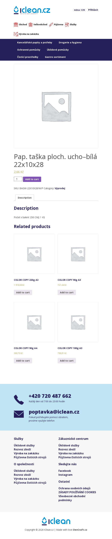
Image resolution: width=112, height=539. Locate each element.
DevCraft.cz (80, 529)
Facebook (64, 471)
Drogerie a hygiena (70, 42)
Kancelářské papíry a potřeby (34, 42)
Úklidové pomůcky (58, 49)
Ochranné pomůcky (28, 49)
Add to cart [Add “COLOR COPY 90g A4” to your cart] (23, 360)
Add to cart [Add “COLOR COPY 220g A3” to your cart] (23, 292)
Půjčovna (58, 24)
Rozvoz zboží (22, 449)
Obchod (23, 24)
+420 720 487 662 (50, 396)
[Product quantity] (18, 179)
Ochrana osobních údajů (74, 488)
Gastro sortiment (55, 56)
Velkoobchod (40, 24)
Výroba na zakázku (29, 34)
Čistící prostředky (27, 56)
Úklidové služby (24, 445)
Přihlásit (93, 9)
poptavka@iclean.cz (54, 411)
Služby (73, 24)
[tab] (24, 198)
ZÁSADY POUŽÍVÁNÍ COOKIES (77, 492)
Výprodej (60, 188)
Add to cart (32, 179)
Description (25, 197)
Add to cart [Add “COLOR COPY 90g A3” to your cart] (67, 292)
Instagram (65, 475)
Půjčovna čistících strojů (30, 457)
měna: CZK (79, 10)
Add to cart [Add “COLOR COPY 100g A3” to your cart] (67, 360)
